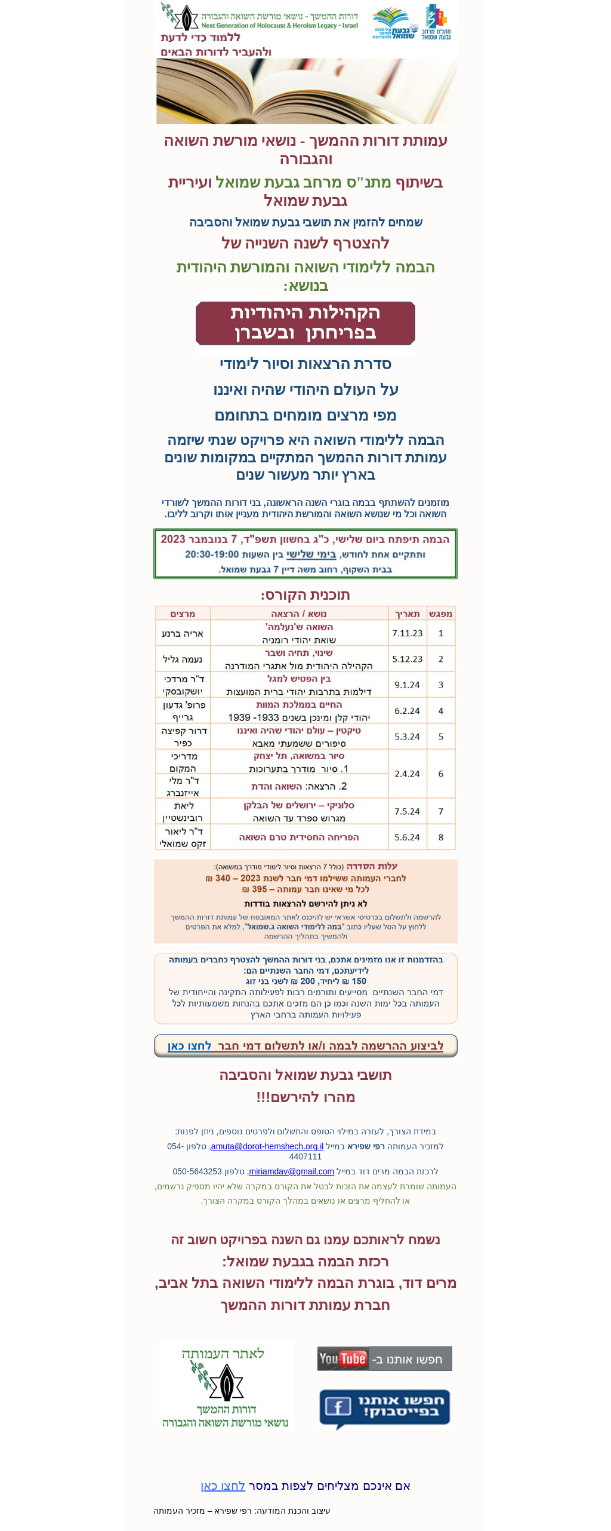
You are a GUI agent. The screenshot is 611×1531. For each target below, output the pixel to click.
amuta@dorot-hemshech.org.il (267, 1146)
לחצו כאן (223, 1485)
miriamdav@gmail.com (292, 1171)
